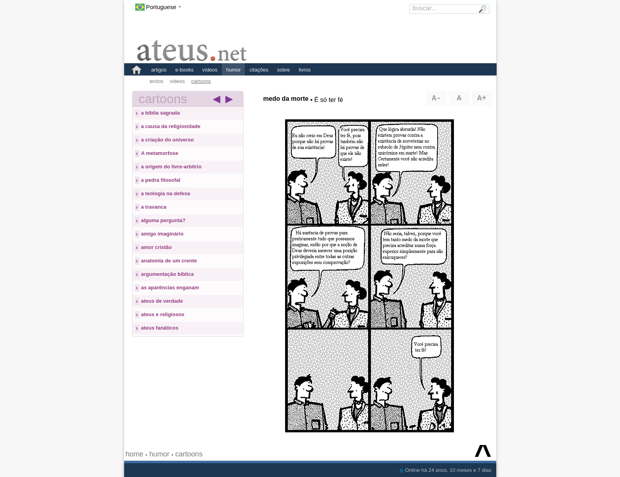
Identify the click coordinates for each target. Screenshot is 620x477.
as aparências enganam (170, 287)
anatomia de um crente (169, 261)
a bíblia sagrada (160, 113)
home (135, 454)
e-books (184, 70)
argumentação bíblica (167, 274)
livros (304, 70)
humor (233, 70)
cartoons (201, 81)
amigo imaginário (162, 234)
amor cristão (156, 247)
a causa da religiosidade (170, 126)
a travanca (153, 207)
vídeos (209, 70)
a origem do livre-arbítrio (171, 167)
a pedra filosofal (161, 180)
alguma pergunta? (163, 220)
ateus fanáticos (160, 328)
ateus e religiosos (163, 314)
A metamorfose (159, 153)
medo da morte (286, 98)
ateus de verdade (162, 301)
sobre (283, 70)
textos (157, 81)
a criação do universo (167, 140)
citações (259, 70)
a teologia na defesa (165, 193)
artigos (158, 70)
